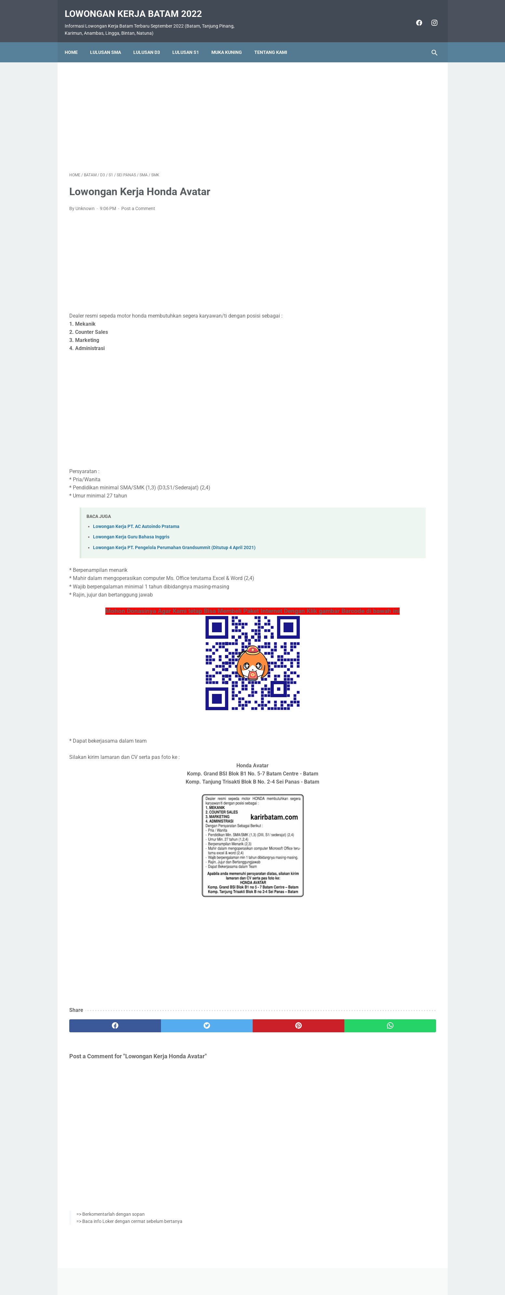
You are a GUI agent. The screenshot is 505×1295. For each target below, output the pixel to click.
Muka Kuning (231, 41)
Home (75, 41)
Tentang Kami (275, 41)
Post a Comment (138, 202)
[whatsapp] (284, 1028)
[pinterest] (223, 1028)
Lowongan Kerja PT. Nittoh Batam (382, 432)
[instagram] (429, 15)
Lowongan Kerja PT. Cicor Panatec (383, 448)
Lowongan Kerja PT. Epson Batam (382, 339)
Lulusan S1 (190, 41)
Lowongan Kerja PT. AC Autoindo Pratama (136, 520)
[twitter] (161, 1028)
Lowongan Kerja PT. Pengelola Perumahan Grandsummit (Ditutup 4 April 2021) (174, 541)
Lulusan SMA (110, 41)
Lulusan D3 (151, 41)
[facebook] (414, 15)
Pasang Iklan (249, 1271)
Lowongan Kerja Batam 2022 (137, 6)
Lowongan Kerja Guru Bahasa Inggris (131, 530)
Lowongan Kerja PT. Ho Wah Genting (386, 355)
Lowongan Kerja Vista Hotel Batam (384, 370)
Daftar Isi (278, 1271)
